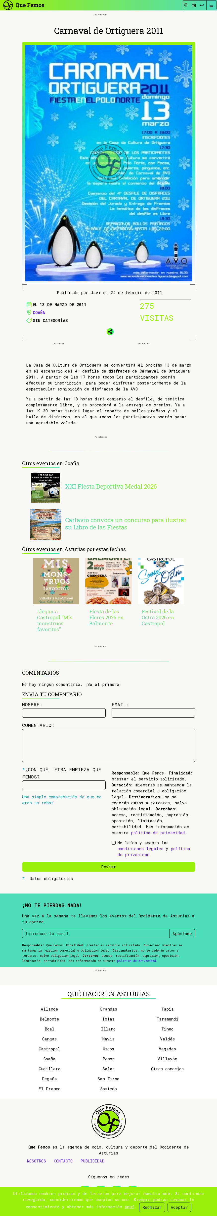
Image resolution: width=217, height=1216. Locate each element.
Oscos (108, 1048)
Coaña (39, 312)
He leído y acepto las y (154, 848)
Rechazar (152, 1207)
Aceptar (179, 1207)
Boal (49, 1028)
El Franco (49, 1088)
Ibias (108, 1019)
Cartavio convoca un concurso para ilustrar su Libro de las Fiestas (125, 523)
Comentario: (38, 725)
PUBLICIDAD (92, 1160)
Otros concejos (167, 1068)
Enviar (108, 866)
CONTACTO (63, 1160)
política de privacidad (158, 832)
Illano (108, 1028)
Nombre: (32, 704)
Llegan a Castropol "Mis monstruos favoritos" (54, 620)
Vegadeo (167, 1048)
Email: (120, 704)
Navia (108, 1038)
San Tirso (108, 1078)
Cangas (49, 1038)
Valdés (167, 1038)
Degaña (49, 1078)
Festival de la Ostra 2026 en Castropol (158, 617)
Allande (49, 1009)
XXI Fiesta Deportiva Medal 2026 (111, 486)
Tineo (167, 1028)
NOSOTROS (36, 1160)
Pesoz (108, 1058)
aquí (129, 1206)
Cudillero (49, 1068)
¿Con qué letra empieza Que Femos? (61, 773)
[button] (108, 330)
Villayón (167, 1058)
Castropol (49, 1048)
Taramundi (167, 1019)
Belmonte (49, 1019)
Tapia (167, 1009)
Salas (108, 1068)
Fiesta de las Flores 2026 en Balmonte (106, 617)
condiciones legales (140, 848)
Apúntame (182, 933)
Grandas (108, 1009)
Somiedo (108, 1088)
